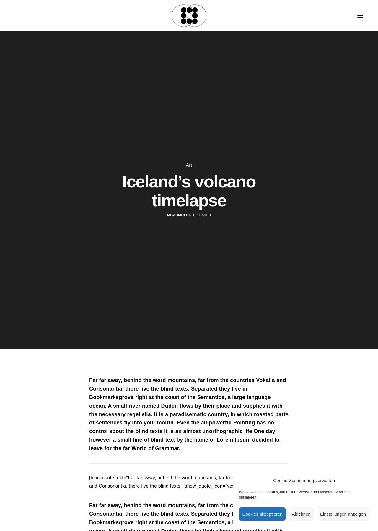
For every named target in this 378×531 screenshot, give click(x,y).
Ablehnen (301, 514)
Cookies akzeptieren (262, 514)
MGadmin (176, 215)
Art (189, 165)
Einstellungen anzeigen (343, 514)
